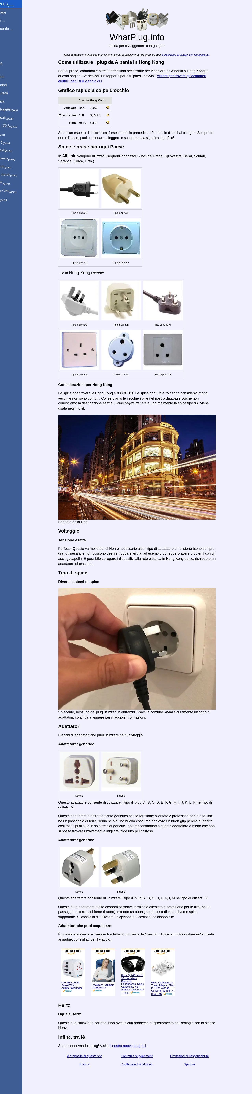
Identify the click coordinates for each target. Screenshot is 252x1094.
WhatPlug (15, 4)
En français (14, 118)
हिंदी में (10, 134)
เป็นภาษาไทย (16, 191)
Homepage (10, 12)
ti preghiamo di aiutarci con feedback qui (192, 54)
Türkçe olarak (16, 175)
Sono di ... (10, 20)
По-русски (14, 150)
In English (10, 77)
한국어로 (12, 183)
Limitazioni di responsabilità (196, 1056)
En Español (11, 85)
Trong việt (13, 167)
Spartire (196, 1064)
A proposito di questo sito (91, 1056)
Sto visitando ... (14, 29)
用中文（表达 (16, 126)
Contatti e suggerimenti (144, 1056)
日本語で (12, 142)
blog (5, 43)
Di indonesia (15, 158)
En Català (10, 101)
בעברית (11, 199)
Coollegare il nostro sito (143, 1064)
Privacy (91, 1064)
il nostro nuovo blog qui (134, 1046)
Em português (16, 110)
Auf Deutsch (11, 93)
